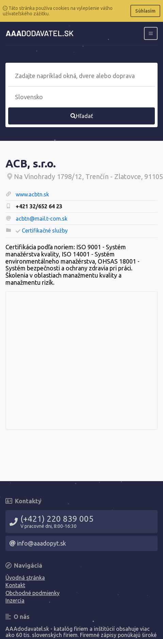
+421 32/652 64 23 (39, 206)
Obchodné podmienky (32, 593)
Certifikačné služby (45, 230)
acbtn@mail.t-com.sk (41, 219)
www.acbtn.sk (32, 194)
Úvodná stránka (25, 578)
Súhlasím (145, 11)
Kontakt (15, 585)
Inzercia (15, 600)
